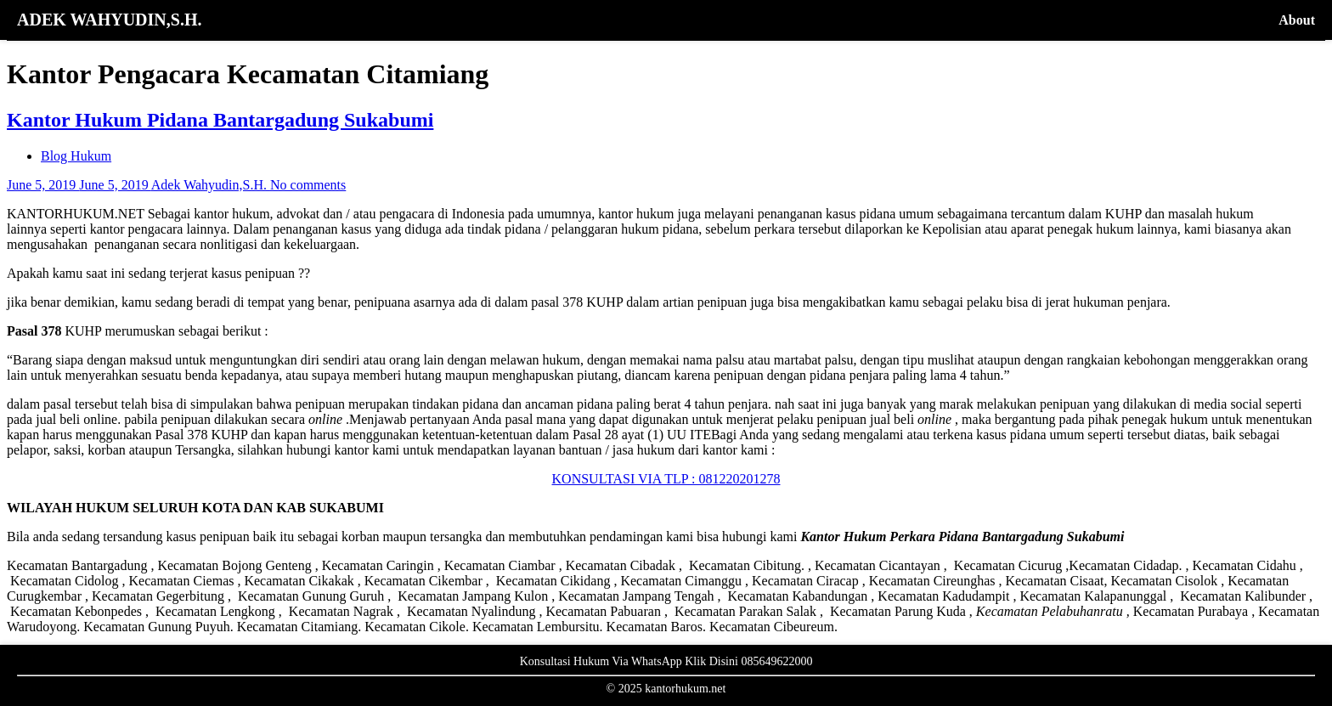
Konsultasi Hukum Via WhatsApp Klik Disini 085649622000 (666, 661)
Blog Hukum (76, 156)
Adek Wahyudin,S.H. (210, 185)
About (1296, 20)
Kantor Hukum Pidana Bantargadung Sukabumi (220, 120)
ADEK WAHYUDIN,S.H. (109, 19)
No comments (308, 185)
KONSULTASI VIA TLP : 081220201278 (666, 479)
